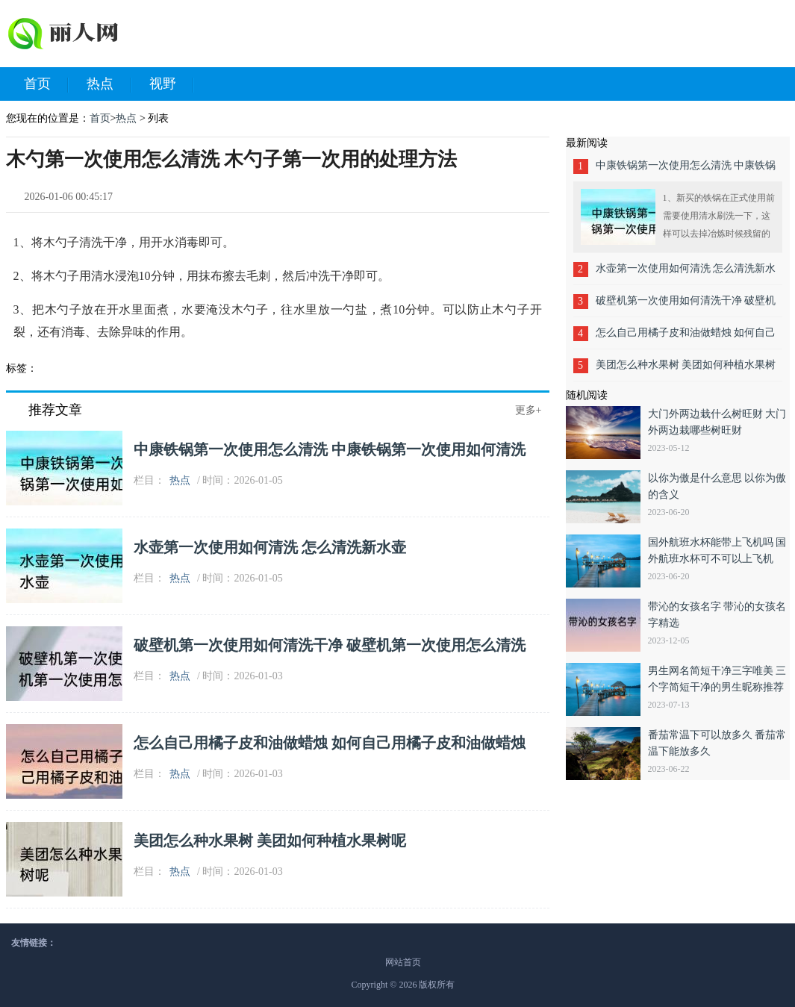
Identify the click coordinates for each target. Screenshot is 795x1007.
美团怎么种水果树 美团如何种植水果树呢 (270, 840)
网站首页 (403, 962)
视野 (171, 84)
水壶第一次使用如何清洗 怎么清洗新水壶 (270, 547)
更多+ (528, 410)
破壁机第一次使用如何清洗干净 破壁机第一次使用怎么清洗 (330, 645)
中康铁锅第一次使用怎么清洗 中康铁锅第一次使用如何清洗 (330, 449)
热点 (109, 84)
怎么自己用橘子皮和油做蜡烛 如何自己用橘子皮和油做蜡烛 (330, 743)
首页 (46, 84)
